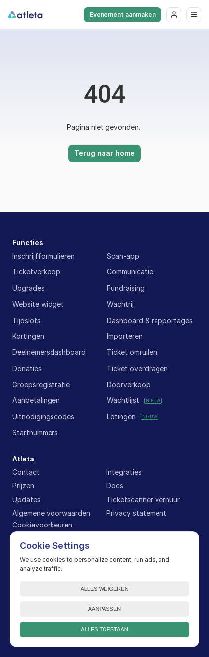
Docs (114, 485)
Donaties (27, 368)
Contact (26, 472)
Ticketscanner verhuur (143, 499)
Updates (26, 499)
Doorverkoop (129, 384)
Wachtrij (120, 304)
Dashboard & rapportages (150, 320)
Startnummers (35, 432)
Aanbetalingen (36, 400)
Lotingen (121, 416)
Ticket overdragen (137, 368)
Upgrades (28, 288)
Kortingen (28, 336)
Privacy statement (136, 513)
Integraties (124, 472)
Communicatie (130, 271)
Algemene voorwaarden (51, 513)
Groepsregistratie (41, 384)
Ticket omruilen (132, 352)
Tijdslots (26, 320)
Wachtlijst (123, 400)
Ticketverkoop (36, 271)
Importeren (125, 336)
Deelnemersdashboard (49, 352)
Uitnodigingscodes (43, 416)
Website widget (38, 304)
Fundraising (126, 288)
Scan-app (123, 256)
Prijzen (23, 485)
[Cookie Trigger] (42, 525)
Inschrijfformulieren (43, 256)
